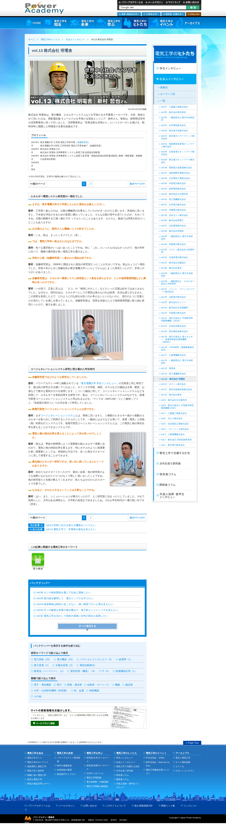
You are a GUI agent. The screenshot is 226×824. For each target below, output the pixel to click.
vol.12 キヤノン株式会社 (173, 384)
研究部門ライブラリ (66, 774)
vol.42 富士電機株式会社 (173, 199)
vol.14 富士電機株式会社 (173, 373)
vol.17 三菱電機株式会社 (173, 355)
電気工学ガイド (34, 758)
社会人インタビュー (75, 39)
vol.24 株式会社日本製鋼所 (174, 307)
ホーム (31, 39)
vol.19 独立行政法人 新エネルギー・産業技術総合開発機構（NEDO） (177, 339)
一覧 (162, 100)
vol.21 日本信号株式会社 (173, 326)
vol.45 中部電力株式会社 (173, 183)
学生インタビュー (174, 68)
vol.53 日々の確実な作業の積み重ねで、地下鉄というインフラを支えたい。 (78, 610)
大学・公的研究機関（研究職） (51, 690)
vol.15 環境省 (168, 368)
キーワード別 (167, 94)
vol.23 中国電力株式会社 (173, 313)
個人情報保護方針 (143, 805)
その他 (37, 696)
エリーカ (180, 766)
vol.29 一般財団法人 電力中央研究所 (177, 274)
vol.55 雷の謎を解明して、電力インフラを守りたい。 (66, 598)
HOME (33, 23)
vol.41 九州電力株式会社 (173, 204)
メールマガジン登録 (45, 723)
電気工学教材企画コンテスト (157, 771)
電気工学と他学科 (35, 770)
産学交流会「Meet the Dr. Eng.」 (158, 764)
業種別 (164, 87)
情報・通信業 (74, 684)
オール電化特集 (183, 762)
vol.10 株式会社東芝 (171, 395)
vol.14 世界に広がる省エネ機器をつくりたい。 (72, 525)
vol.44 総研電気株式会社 (173, 188)
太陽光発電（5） (64, 665)
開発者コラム (174, 485)
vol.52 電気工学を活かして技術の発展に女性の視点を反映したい (72, 616)
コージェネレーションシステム (58, 415)
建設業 (129, 684)
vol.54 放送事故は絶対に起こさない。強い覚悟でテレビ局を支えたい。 (76, 604)
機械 (117, 684)
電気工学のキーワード (37, 762)
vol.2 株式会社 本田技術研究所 (176, 439)
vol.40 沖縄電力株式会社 (173, 210)
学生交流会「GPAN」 (156, 758)
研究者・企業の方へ (173, 14)
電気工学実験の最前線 (97, 786)
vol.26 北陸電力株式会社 (173, 297)
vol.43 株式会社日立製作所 (174, 194)
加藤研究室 (82, 142)
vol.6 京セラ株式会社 (172, 418)
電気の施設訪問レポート (38, 783)
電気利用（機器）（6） (83, 671)
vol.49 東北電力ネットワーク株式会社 (177, 161)
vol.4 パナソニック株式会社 (175, 429)
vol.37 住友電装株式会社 (173, 225)
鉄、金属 (79, 690)
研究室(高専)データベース (98, 767)
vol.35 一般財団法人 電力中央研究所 (177, 237)
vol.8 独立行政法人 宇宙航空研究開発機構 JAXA (177, 406)
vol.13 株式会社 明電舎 (173, 379)
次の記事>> (36, 525)
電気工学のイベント (161, 23)
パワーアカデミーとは (130, 2)
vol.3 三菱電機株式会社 (173, 434)
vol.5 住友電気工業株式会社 (175, 424)
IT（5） (106, 671)
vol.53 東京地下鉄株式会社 (174, 130)
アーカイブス (188, 23)
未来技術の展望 (64, 770)
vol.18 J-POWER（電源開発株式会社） (177, 348)
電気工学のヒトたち (135, 23)
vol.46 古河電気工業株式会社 (175, 178)
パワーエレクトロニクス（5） (96, 659)
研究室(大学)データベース (98, 759)
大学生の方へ (151, 14)
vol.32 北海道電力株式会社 (174, 257)
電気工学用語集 (94, 777)
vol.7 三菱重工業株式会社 (174, 413)
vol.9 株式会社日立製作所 (174, 400)
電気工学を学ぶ (108, 23)
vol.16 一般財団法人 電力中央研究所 (177, 361)
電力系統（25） (42, 659)
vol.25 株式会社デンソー (173, 302)
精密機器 (94, 690)
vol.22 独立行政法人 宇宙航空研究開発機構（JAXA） (177, 319)
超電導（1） (126, 659)
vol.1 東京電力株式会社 (173, 445)
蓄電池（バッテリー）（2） (49, 671)
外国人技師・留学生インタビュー (174, 495)
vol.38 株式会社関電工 (172, 220)
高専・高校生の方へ (129, 14)
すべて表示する (87, 626)
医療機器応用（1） (126, 671)
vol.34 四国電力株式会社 (173, 244)
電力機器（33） (65, 659)
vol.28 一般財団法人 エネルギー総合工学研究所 (177, 282)
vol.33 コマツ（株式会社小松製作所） (177, 250)
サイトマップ (173, 2)
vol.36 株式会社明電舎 (172, 231)
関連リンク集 (168, 805)
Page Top (192, 743)
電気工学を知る (55, 23)
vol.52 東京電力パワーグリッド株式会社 (177, 137)
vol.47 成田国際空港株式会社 (175, 173)
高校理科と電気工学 (36, 766)
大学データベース (95, 773)
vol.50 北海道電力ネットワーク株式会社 (177, 153)
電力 (59, 684)
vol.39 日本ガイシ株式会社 (174, 215)
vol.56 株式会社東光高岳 (173, 112)
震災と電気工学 (183, 758)
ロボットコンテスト (185, 770)
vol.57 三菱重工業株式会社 (174, 107)
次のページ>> (137, 184)
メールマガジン (154, 2)
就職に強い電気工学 (36, 775)
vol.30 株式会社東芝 (171, 268)
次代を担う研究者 (174, 463)
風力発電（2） (42, 665)
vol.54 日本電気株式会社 (173, 125)
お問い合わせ (191, 2)
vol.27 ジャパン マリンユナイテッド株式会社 (177, 290)
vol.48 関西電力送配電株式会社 (176, 167)
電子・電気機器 (42, 684)
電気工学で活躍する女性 (174, 453)
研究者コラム (174, 474)
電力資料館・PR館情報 (97, 782)
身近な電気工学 (34, 779)
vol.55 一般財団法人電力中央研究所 (177, 118)
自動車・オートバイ (98, 684)
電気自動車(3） (88, 665)
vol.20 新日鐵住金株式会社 (174, 331)
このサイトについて (115, 805)
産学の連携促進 (64, 765)
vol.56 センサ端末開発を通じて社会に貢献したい (64, 592)
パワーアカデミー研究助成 (68, 759)
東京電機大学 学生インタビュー (98, 383)
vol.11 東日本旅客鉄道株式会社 (176, 389)
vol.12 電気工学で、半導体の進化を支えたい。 (72, 529)
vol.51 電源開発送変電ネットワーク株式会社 (177, 145)
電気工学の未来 (82, 23)
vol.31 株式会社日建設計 (173, 262)
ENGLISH (193, 14)
